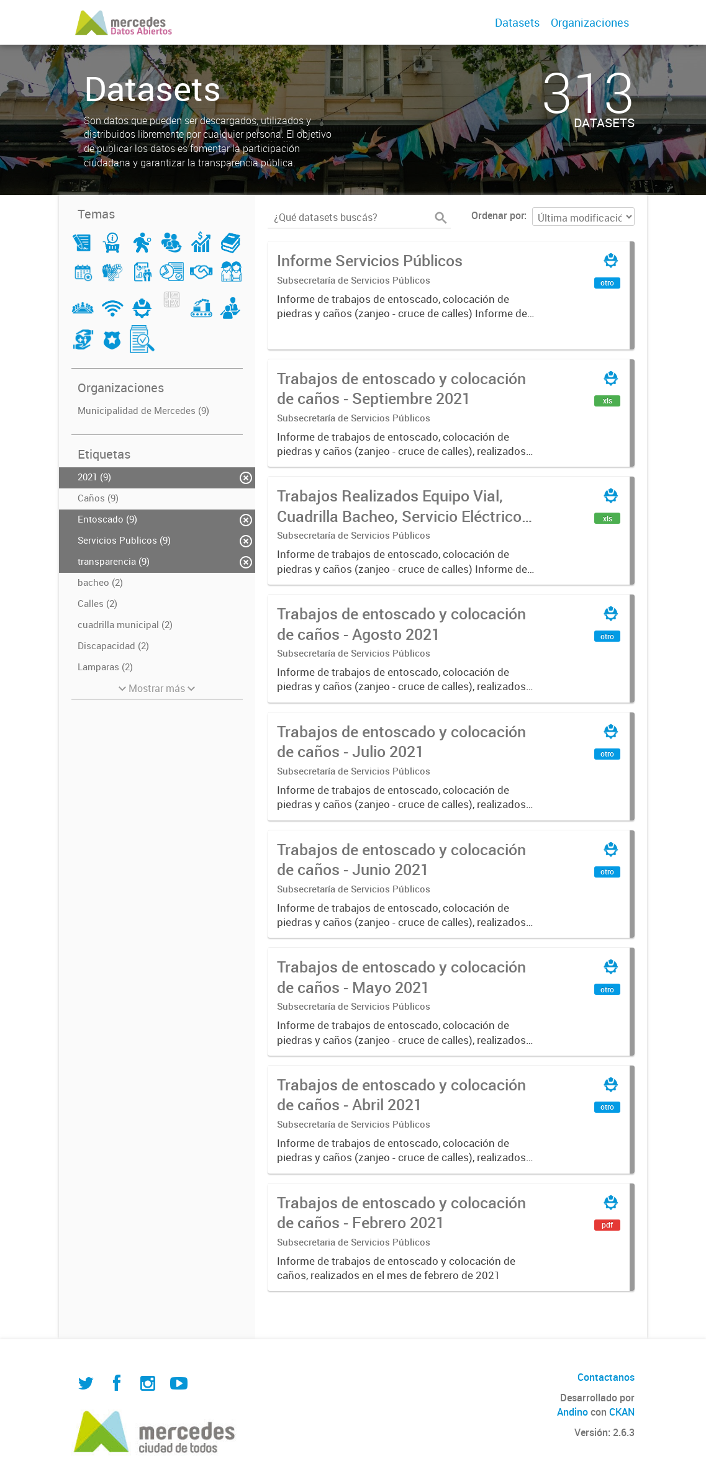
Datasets (517, 22)
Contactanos (606, 1377)
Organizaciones (590, 22)
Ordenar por (497, 215)
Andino (572, 1412)
